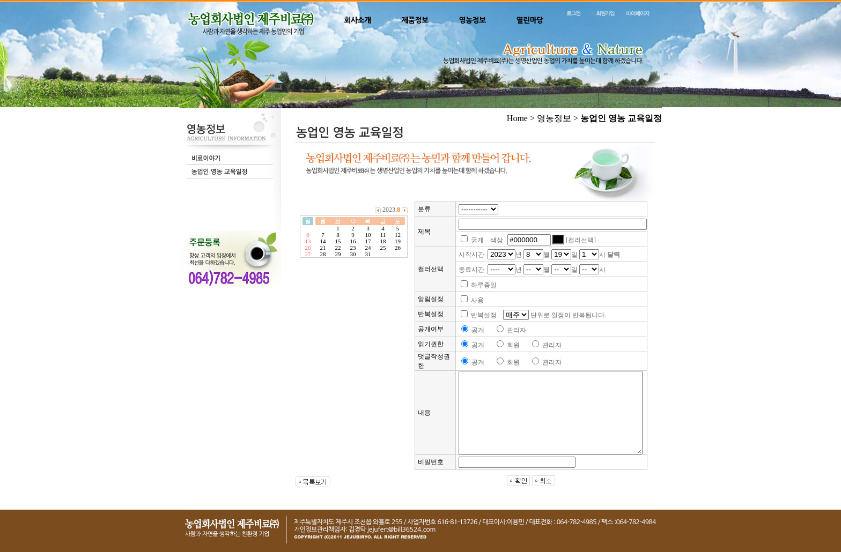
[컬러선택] (581, 240)
